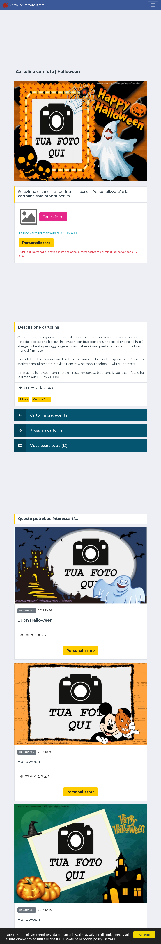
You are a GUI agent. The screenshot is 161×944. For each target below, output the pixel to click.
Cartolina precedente (41, 415)
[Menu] (153, 5)
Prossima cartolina (38, 430)
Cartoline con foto (35, 71)
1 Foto (24, 399)
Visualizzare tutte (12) (41, 445)
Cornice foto (41, 399)
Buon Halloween (35, 620)
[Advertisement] (80, 40)
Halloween (68, 71)
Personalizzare (80, 650)
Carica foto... (53, 217)
